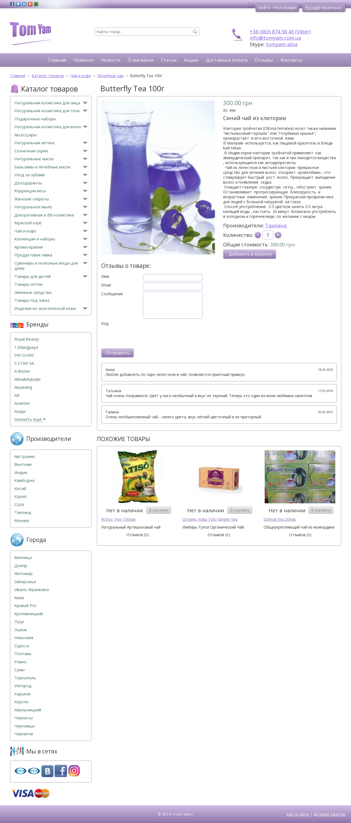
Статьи (169, 60)
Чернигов (23, 733)
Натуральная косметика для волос (50, 126)
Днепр (20, 565)
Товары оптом (28, 284)
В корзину (159, 510)
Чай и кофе (50, 231)
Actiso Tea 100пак (118, 519)
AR (17, 395)
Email (106, 285)
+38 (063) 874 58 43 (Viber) (280, 31)
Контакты (292, 60)
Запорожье (25, 581)
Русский (312, 7)
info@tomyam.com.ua (275, 37)
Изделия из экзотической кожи (50, 308)
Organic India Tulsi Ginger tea (210, 519)
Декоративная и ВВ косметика (50, 215)
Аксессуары (25, 134)
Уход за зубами (50, 174)
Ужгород (22, 685)
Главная (57, 60)
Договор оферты (329, 814)
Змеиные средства (32, 292)
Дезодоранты (50, 183)
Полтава (22, 653)
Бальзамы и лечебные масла (50, 166)
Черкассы (23, 717)
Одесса (21, 645)
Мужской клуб (50, 222)
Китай (20, 488)
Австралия (24, 456)
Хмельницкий (27, 709)
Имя (105, 276)
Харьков (22, 693)
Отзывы (264, 60)
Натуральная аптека (50, 142)
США (19, 504)
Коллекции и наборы (50, 238)
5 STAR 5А (24, 363)
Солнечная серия (50, 150)
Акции (191, 60)
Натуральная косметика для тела (50, 110)
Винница (23, 557)
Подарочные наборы (35, 118)
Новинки (84, 60)
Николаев (23, 637)
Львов (20, 629)
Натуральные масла (50, 158)
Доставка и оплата (227, 60)
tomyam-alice (282, 44)
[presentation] (142, 336)
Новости (111, 60)
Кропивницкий (28, 613)
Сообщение (112, 293)
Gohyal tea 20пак (280, 519)
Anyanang (23, 387)
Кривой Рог (25, 605)
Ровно (20, 661)
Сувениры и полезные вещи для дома (50, 265)
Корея (20, 496)
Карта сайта (297, 814)
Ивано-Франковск (31, 589)
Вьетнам (22, 464)
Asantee (22, 403)
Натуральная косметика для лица (50, 102)
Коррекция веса (50, 190)
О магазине (141, 60)
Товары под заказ (31, 300)
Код (104, 323)
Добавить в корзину (250, 254)
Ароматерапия (50, 247)
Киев (19, 597)
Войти (264, 7)
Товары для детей (50, 276)
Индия (20, 472)
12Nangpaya (26, 347)
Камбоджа (24, 480)
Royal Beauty (26, 339)
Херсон (21, 701)
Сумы (19, 669)
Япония (21, 520)
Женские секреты (50, 199)
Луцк (19, 621)
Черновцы (24, 725)
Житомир (23, 573)
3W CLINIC (24, 355)
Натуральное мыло (50, 206)
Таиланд (276, 225)
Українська (331, 7)
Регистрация (284, 7)
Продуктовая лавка (50, 254)
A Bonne (22, 371)
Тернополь (25, 677)
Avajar (20, 411)
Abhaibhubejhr (27, 379)
